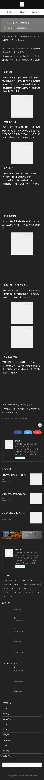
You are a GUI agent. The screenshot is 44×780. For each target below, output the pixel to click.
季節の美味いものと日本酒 (22, 650)
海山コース (9, 589)
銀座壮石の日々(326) (7, 418)
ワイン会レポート (31, 593)
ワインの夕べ (23, 589)
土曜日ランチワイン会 (12, 593)
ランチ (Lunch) (32, 12)
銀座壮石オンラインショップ (14, 581)
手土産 (31, 581)
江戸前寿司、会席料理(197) (21, 418)
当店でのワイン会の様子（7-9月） (25, 690)
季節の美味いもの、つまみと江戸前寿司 (26, 640)
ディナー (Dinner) (19, 12)
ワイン (8, 597)
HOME (9, 12)
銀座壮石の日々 (8, 28)
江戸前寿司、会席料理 (30, 585)
